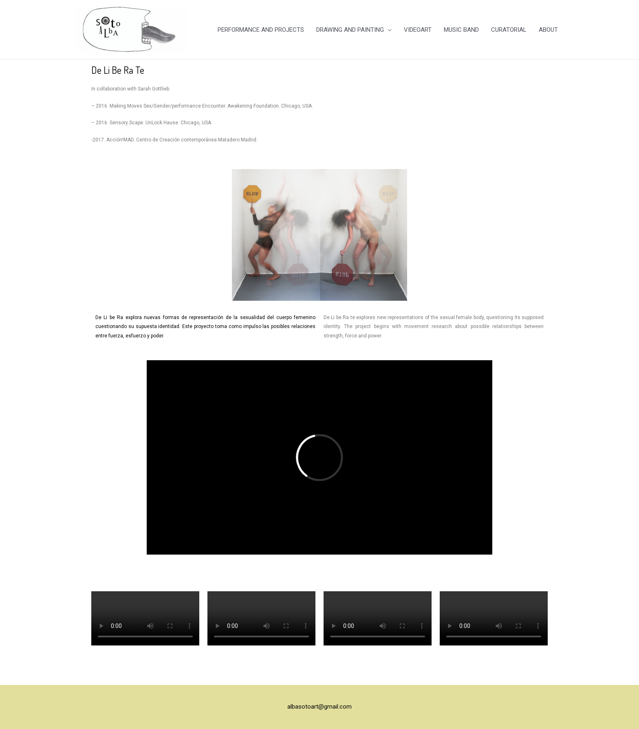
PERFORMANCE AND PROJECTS (261, 29)
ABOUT (548, 29)
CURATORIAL (509, 29)
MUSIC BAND (461, 29)
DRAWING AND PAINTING (350, 29)
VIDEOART (418, 29)
